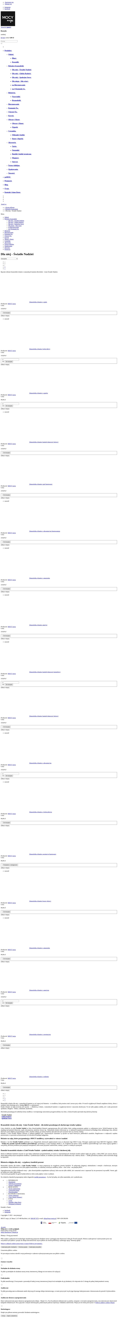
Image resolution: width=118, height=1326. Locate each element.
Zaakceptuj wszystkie (35, 1247)
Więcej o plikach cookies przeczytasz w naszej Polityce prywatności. (21, 1243)
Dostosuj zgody (23, 1247)
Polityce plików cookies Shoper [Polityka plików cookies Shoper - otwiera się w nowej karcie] (105, 1302)
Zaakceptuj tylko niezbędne (9, 1247)
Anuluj (3, 1315)
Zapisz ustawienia (12, 1315)
